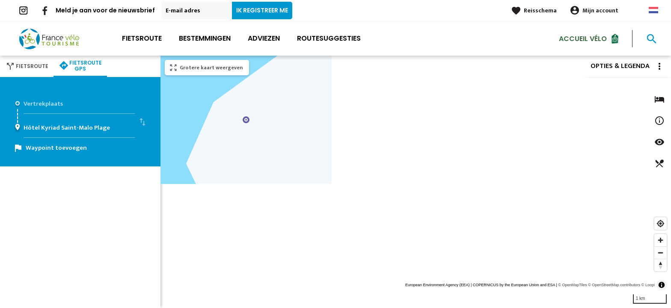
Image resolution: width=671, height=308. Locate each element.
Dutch (653, 10)
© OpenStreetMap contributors (614, 285)
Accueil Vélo (583, 38)
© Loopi (648, 285)
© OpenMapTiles (572, 285)
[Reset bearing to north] (660, 265)
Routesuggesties (329, 38)
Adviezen (264, 38)
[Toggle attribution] (661, 285)
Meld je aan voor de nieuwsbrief (105, 10)
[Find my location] (660, 223)
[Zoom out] (660, 252)
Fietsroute (142, 38)
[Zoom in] (660, 240)
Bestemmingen (205, 38)
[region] (415, 182)
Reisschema (540, 10)
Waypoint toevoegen (56, 147)
